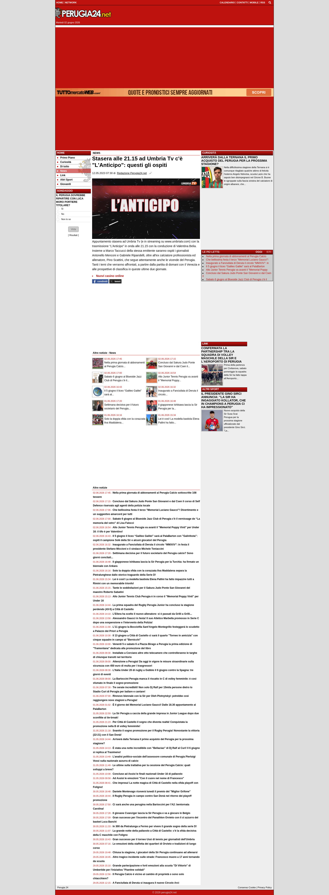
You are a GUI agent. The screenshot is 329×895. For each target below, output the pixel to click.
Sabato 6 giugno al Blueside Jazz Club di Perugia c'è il (236, 279)
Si (62, 208)
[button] (73, 229)
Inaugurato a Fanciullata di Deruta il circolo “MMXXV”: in (237, 263)
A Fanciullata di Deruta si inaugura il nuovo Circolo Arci (146, 882)
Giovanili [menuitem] (64, 184)
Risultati (73, 235)
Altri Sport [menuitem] (65, 179)
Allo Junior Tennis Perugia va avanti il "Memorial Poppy (237, 269)
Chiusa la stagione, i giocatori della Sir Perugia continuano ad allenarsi (155, 852)
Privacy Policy (265, 887)
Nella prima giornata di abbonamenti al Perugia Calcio (236, 256)
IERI (268, 251)
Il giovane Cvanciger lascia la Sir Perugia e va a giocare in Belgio (151, 813)
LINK (205, 343)
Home (61, 152)
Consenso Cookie (247, 887)
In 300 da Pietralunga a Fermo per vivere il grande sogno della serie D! (155, 826)
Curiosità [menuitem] (64, 162)
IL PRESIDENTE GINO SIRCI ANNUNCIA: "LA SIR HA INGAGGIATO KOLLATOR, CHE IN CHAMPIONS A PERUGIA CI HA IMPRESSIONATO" (223, 400)
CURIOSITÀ (209, 152)
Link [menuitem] (61, 175)
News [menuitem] (62, 170)
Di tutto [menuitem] (63, 166)
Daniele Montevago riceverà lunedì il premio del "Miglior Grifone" (152, 791)
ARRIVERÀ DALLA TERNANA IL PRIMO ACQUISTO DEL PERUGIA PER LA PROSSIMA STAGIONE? (234, 161)
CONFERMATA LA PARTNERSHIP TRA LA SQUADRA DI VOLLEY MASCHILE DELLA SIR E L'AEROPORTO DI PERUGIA (221, 354)
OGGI (259, 251)
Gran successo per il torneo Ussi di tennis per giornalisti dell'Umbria (154, 839)
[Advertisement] (164, 56)
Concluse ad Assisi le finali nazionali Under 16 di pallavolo (148, 773)
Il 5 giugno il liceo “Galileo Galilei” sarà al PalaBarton (235, 266)
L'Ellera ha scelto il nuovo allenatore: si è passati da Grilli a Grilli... (152, 613)
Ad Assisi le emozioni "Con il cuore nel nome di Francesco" (148, 778)
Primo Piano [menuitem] (66, 157)
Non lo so (66, 219)
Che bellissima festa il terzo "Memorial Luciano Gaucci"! (237, 259)
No (62, 214)
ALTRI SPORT (210, 389)
